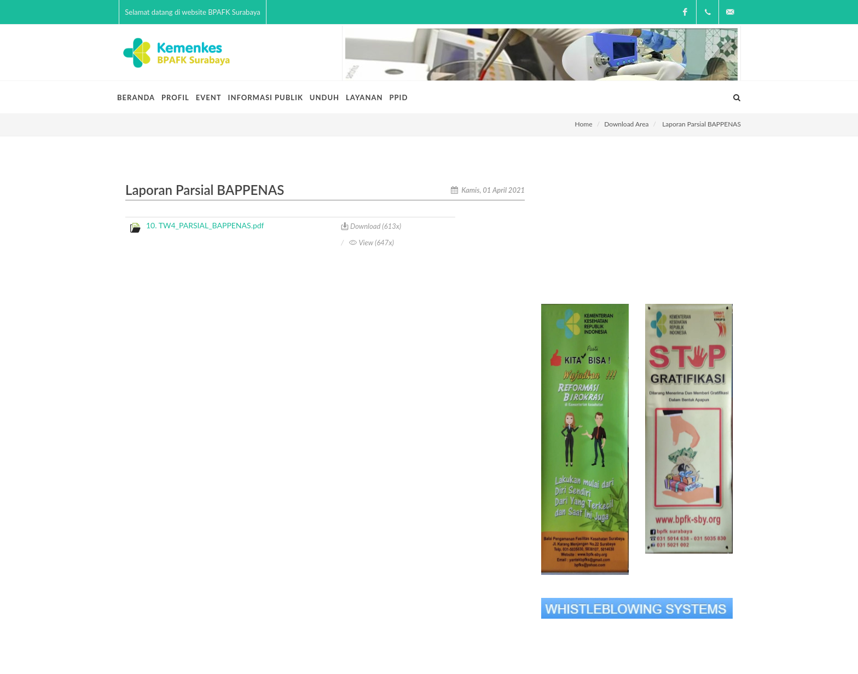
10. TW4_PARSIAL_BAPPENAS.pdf (205, 225)
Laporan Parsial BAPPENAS (701, 124)
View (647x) (371, 242)
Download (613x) (371, 226)
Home (584, 124)
